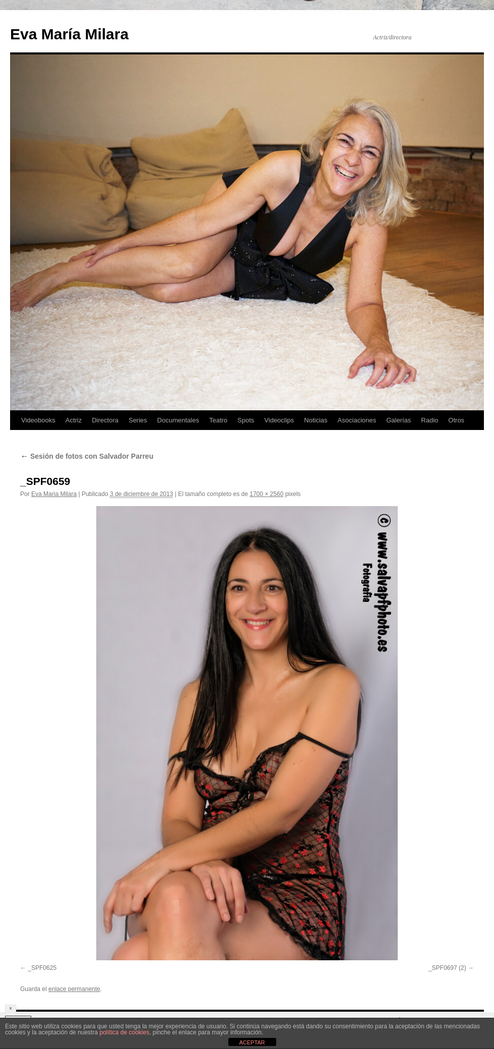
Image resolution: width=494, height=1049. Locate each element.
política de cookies (124, 1032)
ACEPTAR (252, 1042)
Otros (456, 420)
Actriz (74, 420)
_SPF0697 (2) (447, 967)
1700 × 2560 (266, 494)
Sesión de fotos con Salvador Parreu (86, 456)
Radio (429, 420)
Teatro (218, 420)
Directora (105, 420)
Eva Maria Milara (54, 494)
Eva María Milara (69, 34)
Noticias (315, 420)
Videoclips (279, 420)
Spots (245, 420)
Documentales (178, 420)
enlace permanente (74, 989)
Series (138, 420)
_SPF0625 (42, 967)
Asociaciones (357, 420)
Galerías (398, 420)
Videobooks (38, 420)
